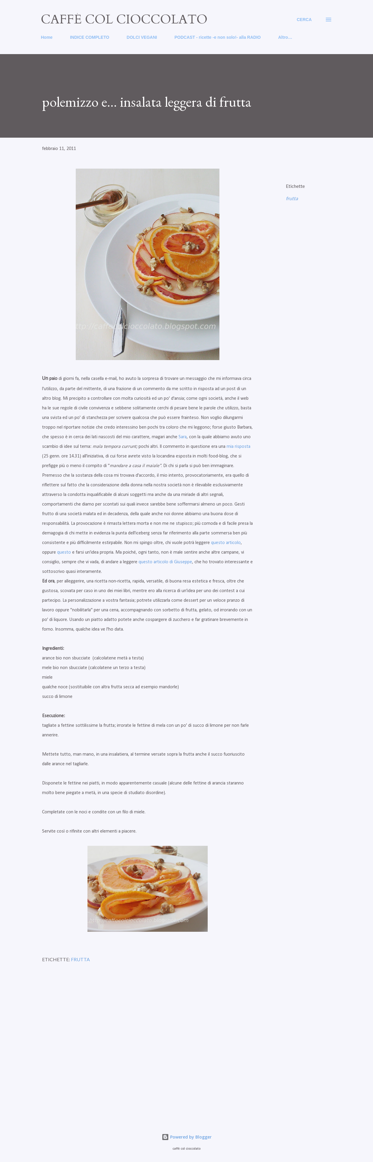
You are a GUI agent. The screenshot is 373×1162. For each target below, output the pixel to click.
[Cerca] (304, 19)
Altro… (285, 37)
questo (64, 552)
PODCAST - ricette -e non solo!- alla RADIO (217, 37)
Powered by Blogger (187, 1137)
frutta (292, 198)
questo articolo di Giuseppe (165, 562)
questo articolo (225, 542)
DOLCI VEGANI (142, 37)
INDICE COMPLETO (89, 37)
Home (47, 37)
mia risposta (238, 446)
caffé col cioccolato (124, 19)
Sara (183, 437)
